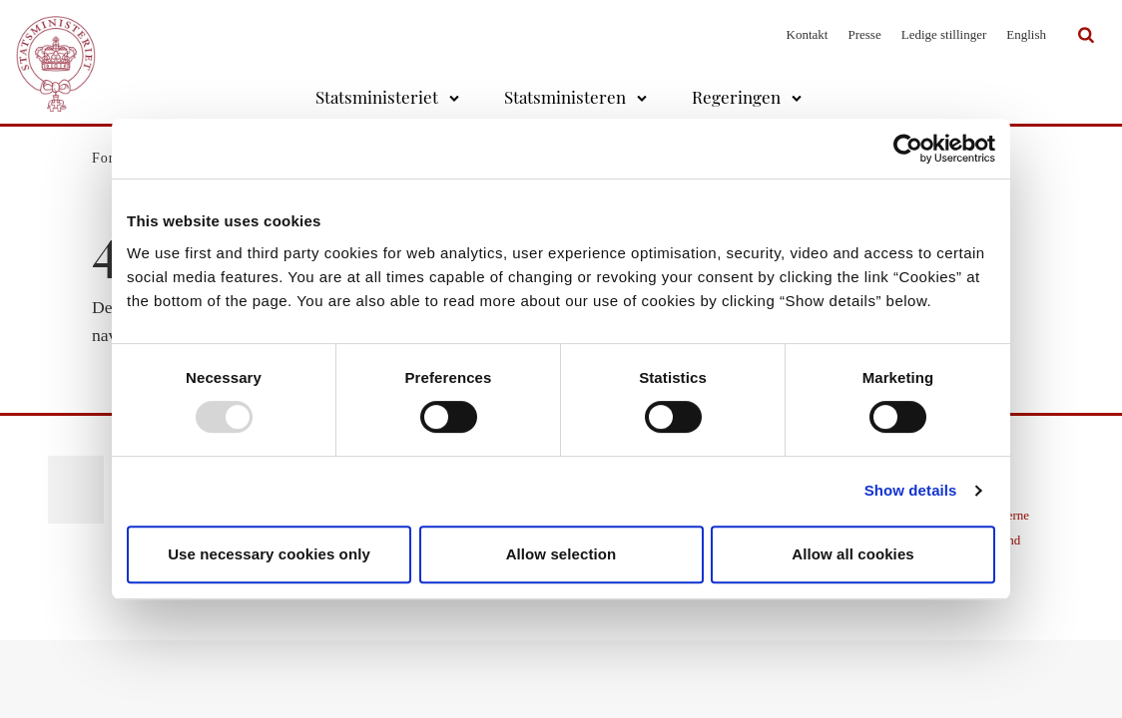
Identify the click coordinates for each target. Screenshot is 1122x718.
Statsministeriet (376, 97)
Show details (910, 490)
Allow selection (561, 553)
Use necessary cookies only (269, 553)
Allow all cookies (853, 553)
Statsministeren (565, 97)
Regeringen (736, 97)
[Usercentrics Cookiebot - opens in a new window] (908, 149)
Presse (863, 34)
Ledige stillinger (944, 34)
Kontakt (808, 34)
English (1026, 34)
